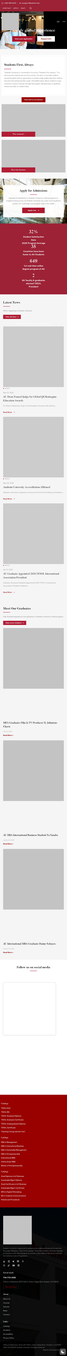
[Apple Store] (13, 1261)
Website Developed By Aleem (53, 1350)
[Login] (4, 1261)
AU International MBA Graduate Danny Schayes (29, 944)
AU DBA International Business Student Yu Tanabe (30, 835)
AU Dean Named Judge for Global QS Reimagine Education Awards (30, 402)
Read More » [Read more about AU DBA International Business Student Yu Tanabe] (8, 844)
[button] (23, 39)
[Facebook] (18, 1261)
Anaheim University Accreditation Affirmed (26, 490)
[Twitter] (22, 1261)
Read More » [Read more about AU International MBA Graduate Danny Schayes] (8, 952)
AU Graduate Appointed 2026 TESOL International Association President (31, 579)
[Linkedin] (18, 1265)
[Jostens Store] (8, 1261)
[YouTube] (13, 1265)
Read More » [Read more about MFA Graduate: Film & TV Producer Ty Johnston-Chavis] (8, 735)
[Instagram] (4, 1265)
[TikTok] (8, 1265)
